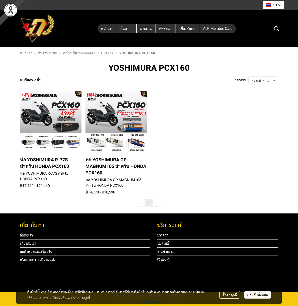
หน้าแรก (26, 53)
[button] (273, 5)
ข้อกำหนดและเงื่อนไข (36, 251)
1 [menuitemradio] (149, 203)
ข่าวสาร (162, 235)
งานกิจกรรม (165, 251)
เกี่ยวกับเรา (28, 243)
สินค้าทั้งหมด (47, 53)
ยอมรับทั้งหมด (257, 295)
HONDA (107, 53)
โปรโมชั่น (164, 243)
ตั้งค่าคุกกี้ (229, 295)
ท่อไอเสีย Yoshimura (79, 53)
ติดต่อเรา (26, 235)
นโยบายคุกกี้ (81, 297)
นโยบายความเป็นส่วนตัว (49, 297)
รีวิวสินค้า (163, 259)
